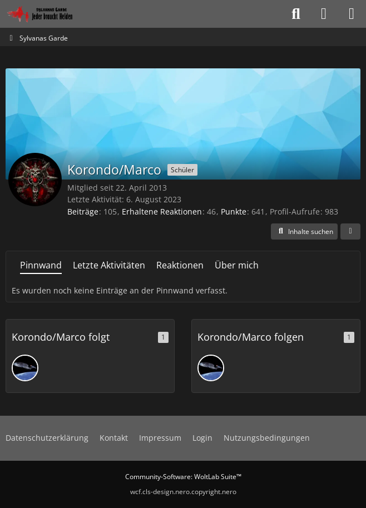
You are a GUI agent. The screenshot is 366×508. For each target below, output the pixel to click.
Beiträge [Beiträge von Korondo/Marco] (82, 211)
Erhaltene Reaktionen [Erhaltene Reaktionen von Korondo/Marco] (162, 211)
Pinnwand (41, 265)
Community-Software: (183, 476)
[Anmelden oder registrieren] (324, 14)
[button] (304, 231)
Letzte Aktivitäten (109, 265)
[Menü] (351, 14)
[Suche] (296, 14)
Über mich (237, 265)
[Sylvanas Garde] (52, 14)
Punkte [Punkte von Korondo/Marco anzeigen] (233, 211)
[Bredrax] (25, 368)
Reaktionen (180, 265)
